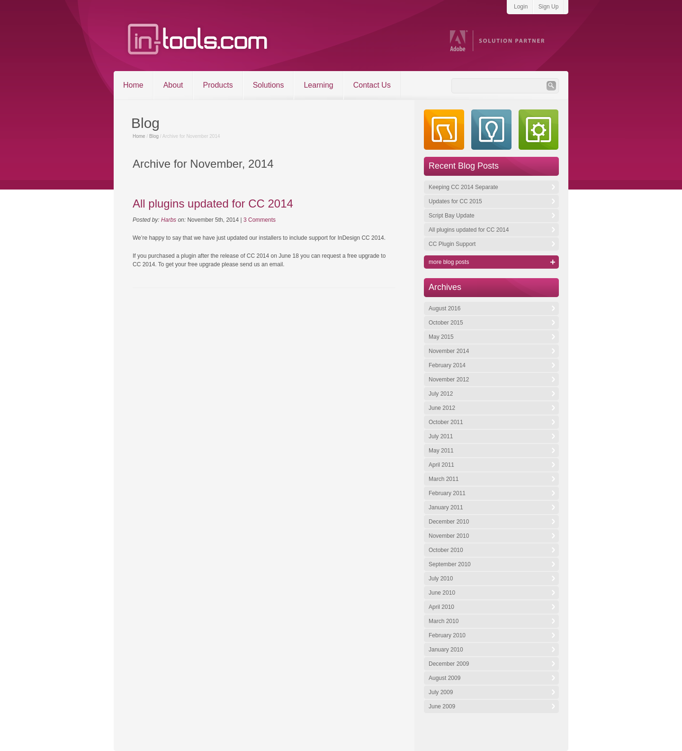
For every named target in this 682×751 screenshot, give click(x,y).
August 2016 (444, 308)
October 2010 (446, 550)
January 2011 (446, 507)
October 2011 (446, 422)
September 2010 (450, 564)
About (173, 85)
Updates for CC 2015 (455, 201)
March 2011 (443, 479)
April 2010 (441, 607)
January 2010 (446, 649)
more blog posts (449, 262)
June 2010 (442, 592)
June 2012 (442, 408)
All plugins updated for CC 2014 (213, 203)
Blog (154, 136)
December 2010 (449, 521)
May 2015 (441, 337)
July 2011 (441, 436)
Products (218, 85)
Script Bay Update (452, 215)
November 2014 (449, 351)
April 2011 (441, 464)
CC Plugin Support (452, 244)
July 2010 (441, 578)
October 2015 (446, 322)
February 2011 (447, 493)
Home (133, 85)
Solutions (268, 85)
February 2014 (447, 365)
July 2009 (441, 692)
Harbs (168, 220)
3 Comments (259, 220)
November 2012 (449, 379)
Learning (318, 85)
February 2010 (447, 635)
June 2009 (442, 706)
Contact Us (372, 85)
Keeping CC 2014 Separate (463, 187)
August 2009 (444, 678)
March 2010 (443, 621)
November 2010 (449, 536)
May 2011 (441, 450)
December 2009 (449, 664)
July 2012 (441, 393)
